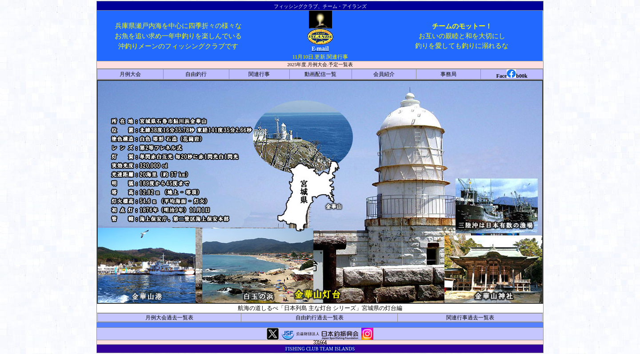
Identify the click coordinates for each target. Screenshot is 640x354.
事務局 (448, 74)
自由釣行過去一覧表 (320, 317)
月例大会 (130, 74)
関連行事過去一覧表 (470, 317)
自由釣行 (196, 74)
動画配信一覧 (320, 74)
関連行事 (259, 74)
